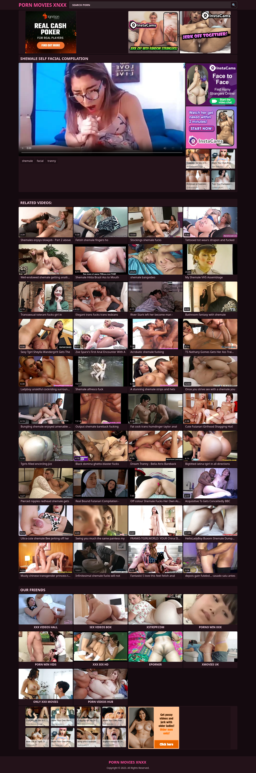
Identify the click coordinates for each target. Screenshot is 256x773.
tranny (52, 161)
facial (40, 161)
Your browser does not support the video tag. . (102, 109)
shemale (27, 161)
